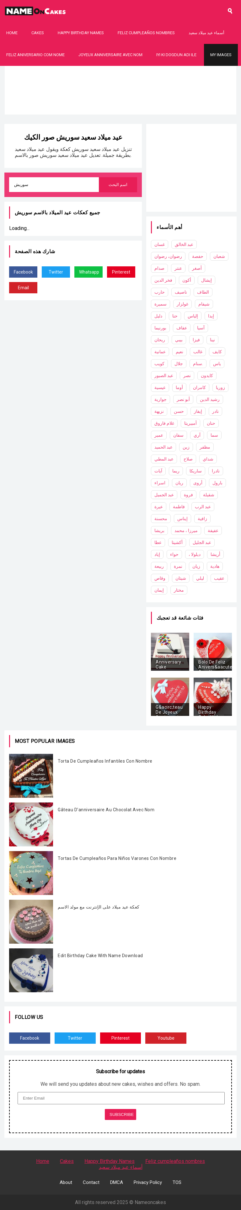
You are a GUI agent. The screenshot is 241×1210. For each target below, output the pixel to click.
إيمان (159, 590)
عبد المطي (164, 458)
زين (186, 447)
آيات (158, 470)
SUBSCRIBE (122, 1114)
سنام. (198, 363)
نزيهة (159, 411)
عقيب (219, 578)
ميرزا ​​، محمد (186, 530)
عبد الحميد (163, 447)
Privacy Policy (148, 1182)
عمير (158, 435)
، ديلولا (195, 554)
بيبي (179, 339)
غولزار (182, 303)
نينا (212, 339)
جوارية (160, 399)
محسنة (160, 518)
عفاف (181, 327)
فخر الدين (163, 280)
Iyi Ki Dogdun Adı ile (176, 54)
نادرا (216, 470)
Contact (91, 1182)
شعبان (219, 256)
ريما (175, 470)
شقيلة (208, 494)
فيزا (196, 339)
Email (23, 287)
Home (12, 32)
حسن (179, 411)
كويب (159, 363)
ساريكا (196, 470)
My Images (221, 54)
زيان (196, 566)
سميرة (160, 303)
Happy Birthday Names (81, 32)
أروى (197, 482)
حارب (159, 292)
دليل (158, 315)
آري (197, 435)
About (66, 1182)
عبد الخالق (184, 244)
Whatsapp (89, 272)
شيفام (204, 303)
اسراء (159, 482)
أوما (179, 387)
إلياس (193, 315)
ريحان (159, 339)
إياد (157, 554)
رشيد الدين (210, 399)
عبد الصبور (163, 375)
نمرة (178, 566)
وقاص (159, 578)
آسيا (201, 327)
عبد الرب (203, 506)
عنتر (178, 268)
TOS (177, 1182)
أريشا (215, 554)
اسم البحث (118, 184)
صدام (159, 268)
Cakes (37, 32)
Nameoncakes (150, 1202)
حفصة (197, 256)
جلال (178, 363)
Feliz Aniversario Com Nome (35, 54)
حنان (211, 423)
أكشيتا (177, 542)
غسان (159, 244)
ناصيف (181, 292)
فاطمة (179, 506)
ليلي (200, 578)
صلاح (188, 458)
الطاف (203, 292)
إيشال (206, 280)
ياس (217, 363)
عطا (158, 542)
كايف (217, 351)
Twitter (56, 272)
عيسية (160, 387)
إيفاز (198, 411)
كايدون (207, 375)
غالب (197, 351)
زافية (202, 518)
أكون (186, 280)
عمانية (160, 351)
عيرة (158, 506)
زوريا (220, 387)
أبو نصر (183, 399)
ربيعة (159, 566)
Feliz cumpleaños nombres (146, 32)
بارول (217, 482)
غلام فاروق (164, 423)
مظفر (205, 447)
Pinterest (121, 272)
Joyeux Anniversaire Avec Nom (110, 54)
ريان (179, 482)
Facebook (23, 272)
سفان (178, 435)
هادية (214, 566)
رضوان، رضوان (168, 256)
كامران (199, 387)
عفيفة (213, 530)
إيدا (211, 315)
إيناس (182, 518)
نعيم (179, 351)
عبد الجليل (202, 542)
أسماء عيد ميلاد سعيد (206, 32)
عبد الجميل (164, 494)
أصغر (197, 268)
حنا (175, 315)
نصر (187, 375)
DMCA (116, 1182)
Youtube (166, 1038)
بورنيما (160, 327)
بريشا (159, 530)
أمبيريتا (190, 423)
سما (214, 435)
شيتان (180, 578)
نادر (215, 411)
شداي (208, 458)
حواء (174, 554)
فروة (188, 494)
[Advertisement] (120, 110)
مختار (179, 590)
